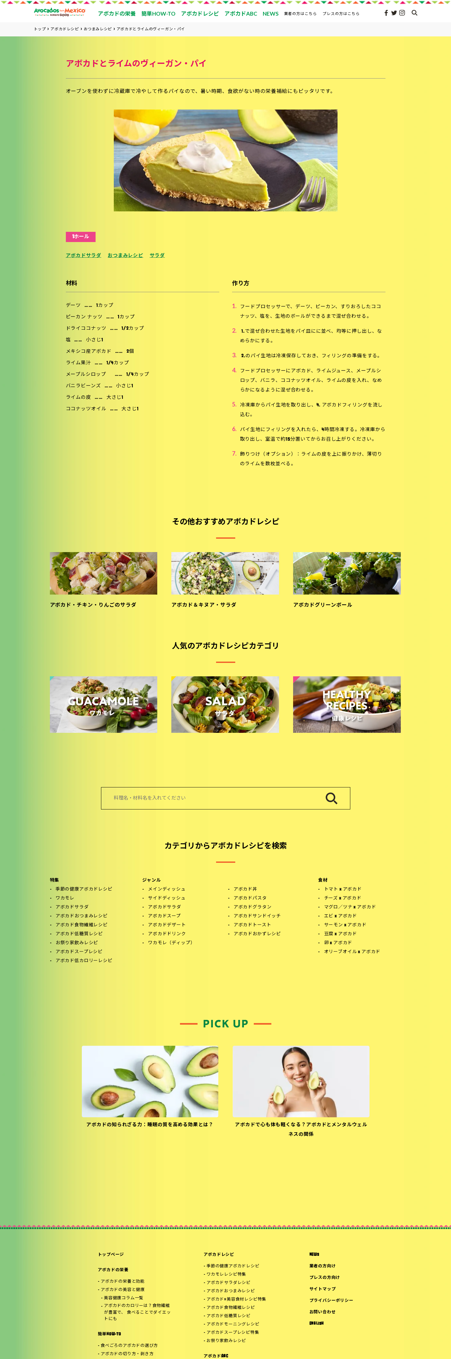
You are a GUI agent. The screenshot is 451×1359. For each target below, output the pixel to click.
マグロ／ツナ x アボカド (350, 907)
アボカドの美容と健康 (123, 1290)
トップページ (111, 1255)
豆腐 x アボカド (340, 934)
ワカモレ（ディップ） (171, 943)
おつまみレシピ (125, 256)
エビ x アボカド (340, 916)
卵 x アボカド (338, 943)
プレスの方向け (324, 1278)
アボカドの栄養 (113, 1270)
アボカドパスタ (250, 898)
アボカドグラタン (253, 907)
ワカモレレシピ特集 (226, 1274)
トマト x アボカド (343, 889)
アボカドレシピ (219, 1255)
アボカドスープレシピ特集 (232, 1333)
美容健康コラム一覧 (124, 1298)
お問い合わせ (322, 1312)
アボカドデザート (167, 925)
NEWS (314, 1255)
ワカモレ (65, 898)
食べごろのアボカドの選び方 (129, 1346)
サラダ (157, 256)
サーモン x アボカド (345, 925)
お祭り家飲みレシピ (77, 943)
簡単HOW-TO (109, 1334)
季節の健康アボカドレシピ (84, 889)
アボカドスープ (164, 916)
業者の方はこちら (300, 13)
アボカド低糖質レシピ (79, 934)
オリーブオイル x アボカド (352, 952)
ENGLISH (316, 1324)
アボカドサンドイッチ (257, 916)
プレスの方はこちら (341, 13)
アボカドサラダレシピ (228, 1283)
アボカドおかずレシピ (257, 934)
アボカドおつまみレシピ (82, 916)
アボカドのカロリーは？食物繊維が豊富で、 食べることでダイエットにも (137, 1312)
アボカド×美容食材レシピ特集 (236, 1299)
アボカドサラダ (83, 256)
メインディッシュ (167, 889)
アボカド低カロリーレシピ (84, 961)
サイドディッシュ (167, 898)
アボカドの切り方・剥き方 (127, 1354)
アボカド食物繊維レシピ (82, 925)
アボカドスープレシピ (79, 952)
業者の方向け (322, 1266)
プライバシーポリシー (331, 1301)
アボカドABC (216, 1356)
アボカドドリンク (167, 934)
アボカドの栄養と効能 (123, 1281)
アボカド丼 (245, 889)
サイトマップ (322, 1289)
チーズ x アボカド (343, 898)
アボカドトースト (252, 925)
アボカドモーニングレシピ (232, 1324)
